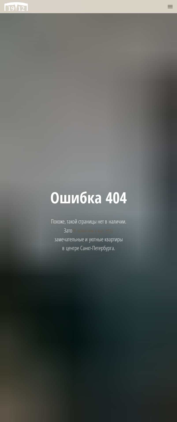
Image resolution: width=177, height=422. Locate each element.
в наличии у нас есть (93, 230)
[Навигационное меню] (170, 6)
